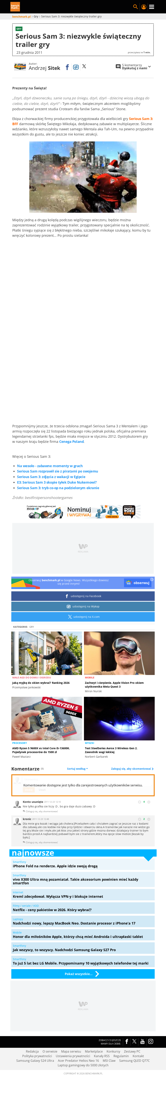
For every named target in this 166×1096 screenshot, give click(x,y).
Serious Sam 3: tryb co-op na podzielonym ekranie (58, 488)
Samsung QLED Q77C (134, 1060)
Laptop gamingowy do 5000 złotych (83, 1065)
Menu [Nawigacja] (151, 7)
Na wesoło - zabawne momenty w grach (50, 466)
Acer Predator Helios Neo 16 (78, 1060)
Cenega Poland (71, 441)
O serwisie (50, 1051)
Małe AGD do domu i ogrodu (31, 677)
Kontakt (138, 1056)
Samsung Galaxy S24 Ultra (35, 1060)
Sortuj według (77, 768)
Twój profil (143, 7)
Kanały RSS (102, 1056)
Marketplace (94, 1051)
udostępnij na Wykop (83, 606)
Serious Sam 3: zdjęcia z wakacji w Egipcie (51, 476)
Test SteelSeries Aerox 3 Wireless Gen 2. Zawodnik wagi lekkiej (111, 750)
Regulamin (121, 1056)
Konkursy (113, 1051)
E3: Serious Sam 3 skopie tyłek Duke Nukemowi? (57, 482)
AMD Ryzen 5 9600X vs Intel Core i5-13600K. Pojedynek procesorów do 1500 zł (41, 750)
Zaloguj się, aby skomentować (131, 768)
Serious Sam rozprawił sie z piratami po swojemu (57, 471)
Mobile (89, 677)
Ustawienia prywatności (73, 1056)
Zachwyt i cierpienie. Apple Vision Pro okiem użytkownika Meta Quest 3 (114, 684)
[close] (152, 580)
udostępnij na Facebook (83, 596)
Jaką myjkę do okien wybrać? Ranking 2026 (41, 683)
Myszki (89, 742)
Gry (31, 626)
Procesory (19, 742)
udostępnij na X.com (83, 617)
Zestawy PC (132, 1051)
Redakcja (32, 1051)
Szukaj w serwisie (135, 7)
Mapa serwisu (71, 1051)
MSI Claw (109, 1060)
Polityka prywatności (37, 1056)
